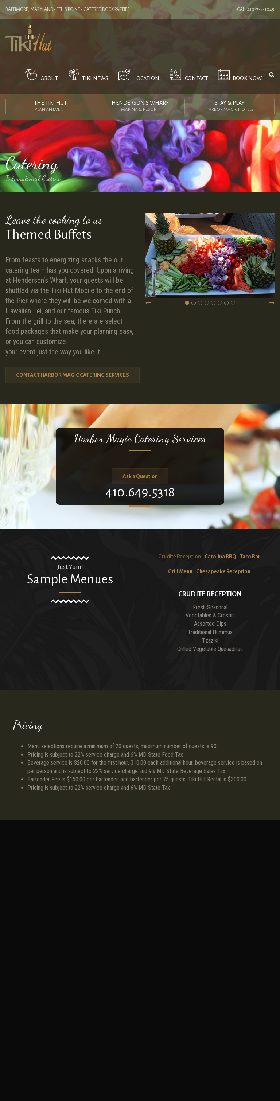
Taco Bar (250, 556)
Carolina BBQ (220, 556)
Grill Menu (180, 571)
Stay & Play (229, 107)
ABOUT (40, 75)
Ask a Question (140, 476)
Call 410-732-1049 (256, 9)
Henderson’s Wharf (139, 107)
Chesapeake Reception (223, 571)
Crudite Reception (179, 556)
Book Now (238, 75)
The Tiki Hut (50, 107)
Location (137, 75)
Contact (187, 75)
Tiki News (87, 75)
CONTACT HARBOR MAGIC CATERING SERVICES (72, 375)
